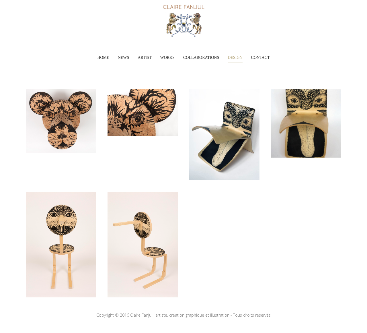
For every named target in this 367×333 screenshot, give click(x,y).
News (123, 57)
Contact (260, 57)
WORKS (167, 57)
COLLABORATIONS (201, 57)
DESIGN (235, 57)
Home (103, 57)
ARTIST (144, 57)
